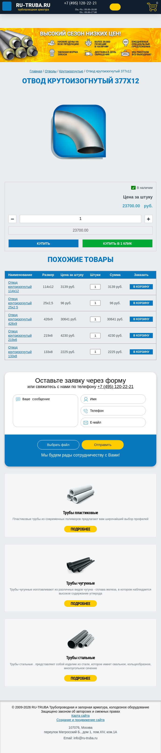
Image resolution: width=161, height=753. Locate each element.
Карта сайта (80, 716)
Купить (43, 243)
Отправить (102, 445)
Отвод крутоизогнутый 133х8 (20, 352)
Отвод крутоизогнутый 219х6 (20, 335)
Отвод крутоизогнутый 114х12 (20, 287)
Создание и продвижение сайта (80, 720)
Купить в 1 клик (117, 243)
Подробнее (80, 529)
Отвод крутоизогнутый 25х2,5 (20, 303)
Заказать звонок (115, 7)
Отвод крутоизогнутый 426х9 (20, 319)
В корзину (141, 286)
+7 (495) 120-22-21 (116, 386)
